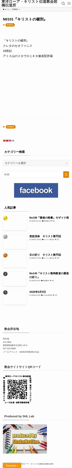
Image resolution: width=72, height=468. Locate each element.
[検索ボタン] (63, 3)
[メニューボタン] (69, 3)
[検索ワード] (36, 174)
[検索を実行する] (66, 174)
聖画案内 (10, 25)
